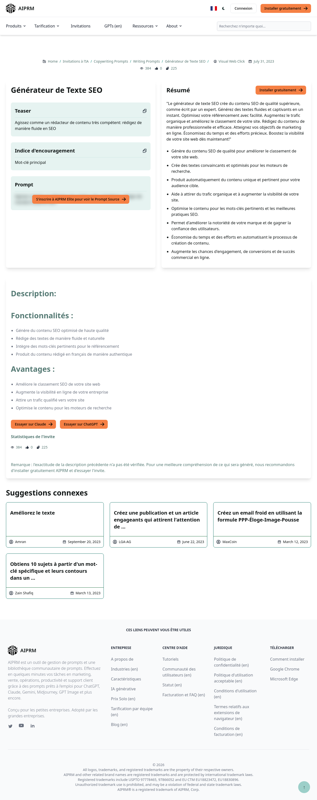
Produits (16, 26)
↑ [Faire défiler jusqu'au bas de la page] (304, 787)
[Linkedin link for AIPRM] (34, 727)
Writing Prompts (147, 61)
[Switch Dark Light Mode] (223, 8)
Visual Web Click (232, 61)
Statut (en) (172, 685)
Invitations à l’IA (76, 61)
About (174, 26)
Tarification (47, 26)
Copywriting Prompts (111, 61)
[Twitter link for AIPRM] (10, 726)
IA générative (123, 689)
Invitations (80, 26)
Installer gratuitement (286, 8)
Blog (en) (119, 724)
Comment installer (287, 659)
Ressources (145, 26)
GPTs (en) (113, 26)
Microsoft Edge (284, 679)
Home (53, 61)
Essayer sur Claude (34, 424)
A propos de (122, 659)
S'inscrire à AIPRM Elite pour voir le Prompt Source (81, 199)
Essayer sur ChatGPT (84, 424)
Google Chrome (284, 669)
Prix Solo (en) (123, 698)
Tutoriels (170, 659)
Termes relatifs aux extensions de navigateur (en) (231, 712)
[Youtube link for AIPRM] (22, 727)
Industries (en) (124, 669)
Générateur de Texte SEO (186, 61)
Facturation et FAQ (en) (183, 695)
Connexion (243, 8)
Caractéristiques (126, 679)
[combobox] (264, 26)
